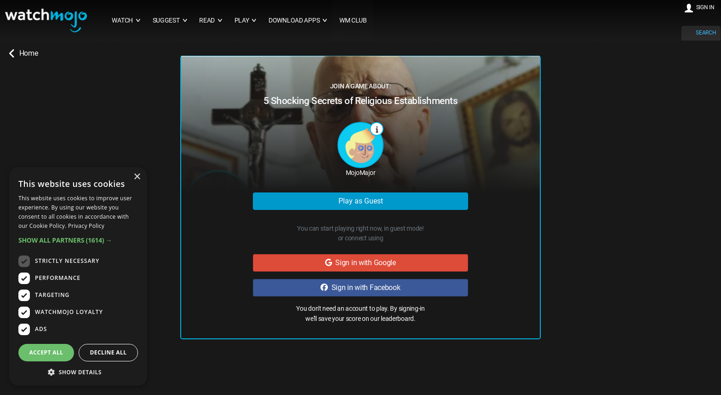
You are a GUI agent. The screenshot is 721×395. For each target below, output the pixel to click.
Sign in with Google (360, 262)
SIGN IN (705, 7)
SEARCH (706, 32)
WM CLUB (353, 20)
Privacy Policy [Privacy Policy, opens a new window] (86, 226)
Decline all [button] (108, 352)
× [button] (136, 177)
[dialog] (78, 276)
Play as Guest (360, 201)
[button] (78, 240)
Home (23, 53)
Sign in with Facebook (360, 287)
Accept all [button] (46, 352)
